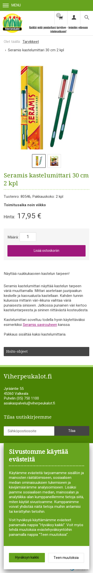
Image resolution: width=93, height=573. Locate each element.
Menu (12, 5)
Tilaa (71, 430)
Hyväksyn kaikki (27, 557)
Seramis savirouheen (40, 324)
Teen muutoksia (66, 557)
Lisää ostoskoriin (46, 250)
